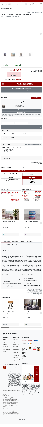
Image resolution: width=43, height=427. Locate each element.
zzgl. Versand (40, 73)
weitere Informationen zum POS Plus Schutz (33, 147)
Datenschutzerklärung (36, 400)
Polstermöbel (7, 8)
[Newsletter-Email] (28, 384)
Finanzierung (15, 349)
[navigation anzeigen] (2, 4)
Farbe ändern (36, 100)
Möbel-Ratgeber (16, 358)
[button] (34, 4)
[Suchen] (26, 4)
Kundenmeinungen (6, 352)
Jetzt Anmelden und (11, 184)
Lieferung (14, 344)
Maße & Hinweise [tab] (15, 244)
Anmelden (5, 344)
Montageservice (16, 347)
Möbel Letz (2, 8)
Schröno (35, 257)
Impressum (5, 347)
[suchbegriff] (19, 4)
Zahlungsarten (15, 342)
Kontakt (4, 342)
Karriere (4, 351)
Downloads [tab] (22, 244)
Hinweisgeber (15, 360)
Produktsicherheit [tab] (29, 244)
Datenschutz (5, 349)
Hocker (11, 8)
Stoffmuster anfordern (21, 115)
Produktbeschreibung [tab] (6, 244)
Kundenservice (15, 346)
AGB (4, 346)
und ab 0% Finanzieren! (21, 1)
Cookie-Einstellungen (17, 362)
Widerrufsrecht (15, 357)
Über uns (5, 354)
